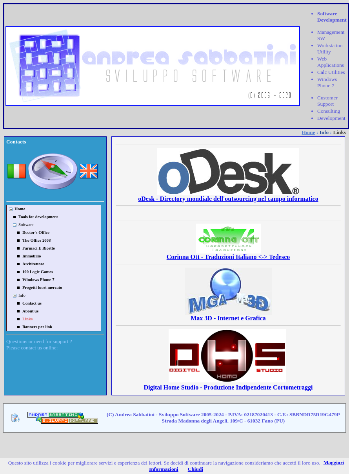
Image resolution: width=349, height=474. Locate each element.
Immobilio (31, 256)
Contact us (32, 303)
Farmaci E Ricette (38, 248)
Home (308, 132)
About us (30, 311)
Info (324, 132)
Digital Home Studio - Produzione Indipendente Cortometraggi (228, 384)
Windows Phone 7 (38, 279)
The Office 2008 (36, 240)
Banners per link (37, 327)
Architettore (33, 264)
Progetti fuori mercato (42, 287)
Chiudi (195, 469)
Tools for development (38, 217)
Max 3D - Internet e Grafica (228, 315)
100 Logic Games (37, 272)
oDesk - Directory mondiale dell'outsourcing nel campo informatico (228, 196)
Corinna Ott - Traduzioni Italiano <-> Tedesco (228, 254)
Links (27, 319)
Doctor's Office (35, 232)
